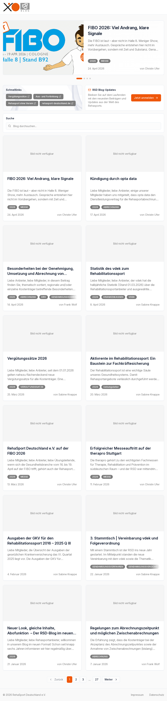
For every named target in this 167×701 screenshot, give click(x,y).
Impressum (137, 694)
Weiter (111, 679)
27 (96, 679)
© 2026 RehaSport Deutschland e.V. (24, 694)
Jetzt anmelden (146, 97)
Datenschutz (156, 694)
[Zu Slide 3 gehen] (87, 78)
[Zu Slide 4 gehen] (90, 78)
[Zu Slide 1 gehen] (79, 78)
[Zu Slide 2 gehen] (84, 78)
